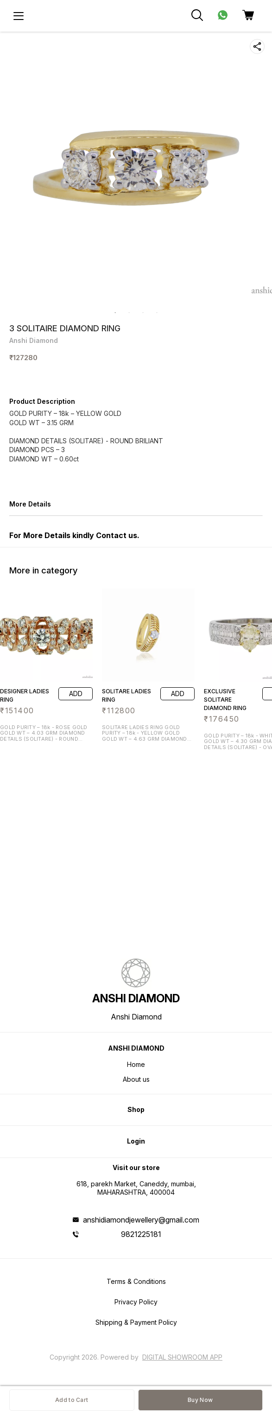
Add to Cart (71, 1399)
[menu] (18, 16)
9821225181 (141, 1234)
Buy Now (200, 1399)
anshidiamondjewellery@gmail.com (141, 1220)
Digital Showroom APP (182, 1357)
